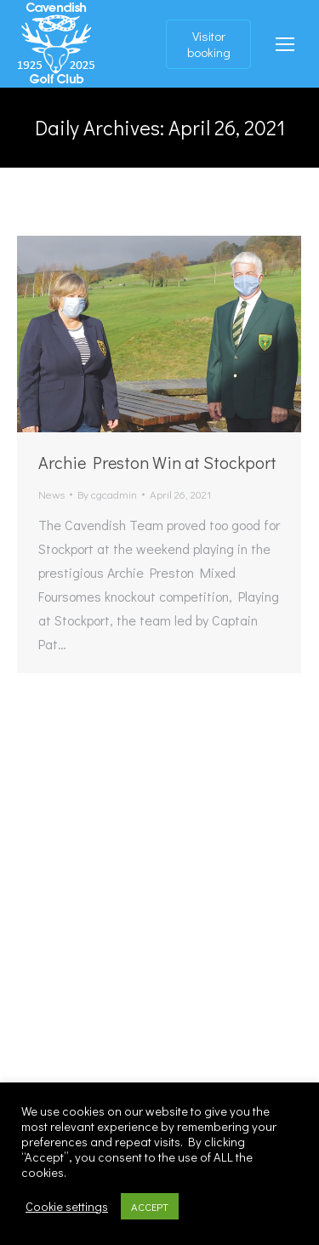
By (107, 494)
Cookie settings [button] (67, 1206)
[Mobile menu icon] (285, 44)
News (51, 494)
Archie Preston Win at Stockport (157, 462)
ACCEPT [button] (149, 1206)
